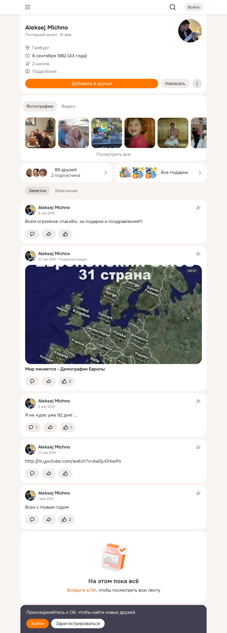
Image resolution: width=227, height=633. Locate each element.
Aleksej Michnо (46, 27)
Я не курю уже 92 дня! (48, 415)
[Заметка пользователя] (113, 214)
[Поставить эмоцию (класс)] (65, 234)
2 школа (40, 64)
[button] (40, 106)
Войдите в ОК (81, 590)
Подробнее (44, 71)
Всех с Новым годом (47, 507)
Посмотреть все (113, 154)
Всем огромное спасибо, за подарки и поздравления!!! (83, 221)
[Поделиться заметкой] (49, 234)
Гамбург (41, 48)
